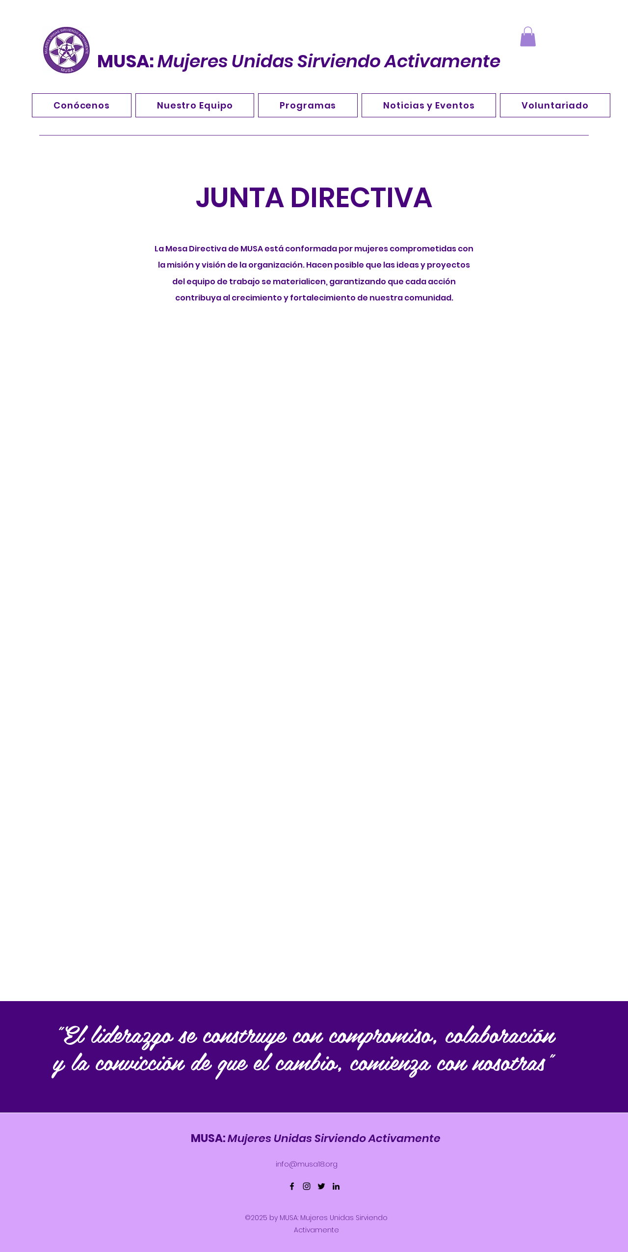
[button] (528, 37)
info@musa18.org (307, 1164)
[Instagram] (307, 1186)
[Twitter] (321, 1186)
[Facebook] (292, 1186)
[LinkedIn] (336, 1186)
